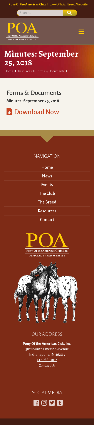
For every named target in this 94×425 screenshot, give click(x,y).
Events (47, 184)
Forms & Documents (50, 71)
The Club (47, 193)
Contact (47, 219)
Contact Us (47, 366)
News (47, 176)
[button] (81, 32)
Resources (25, 71)
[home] (21, 31)
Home (8, 71)
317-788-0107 (47, 360)
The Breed (47, 202)
